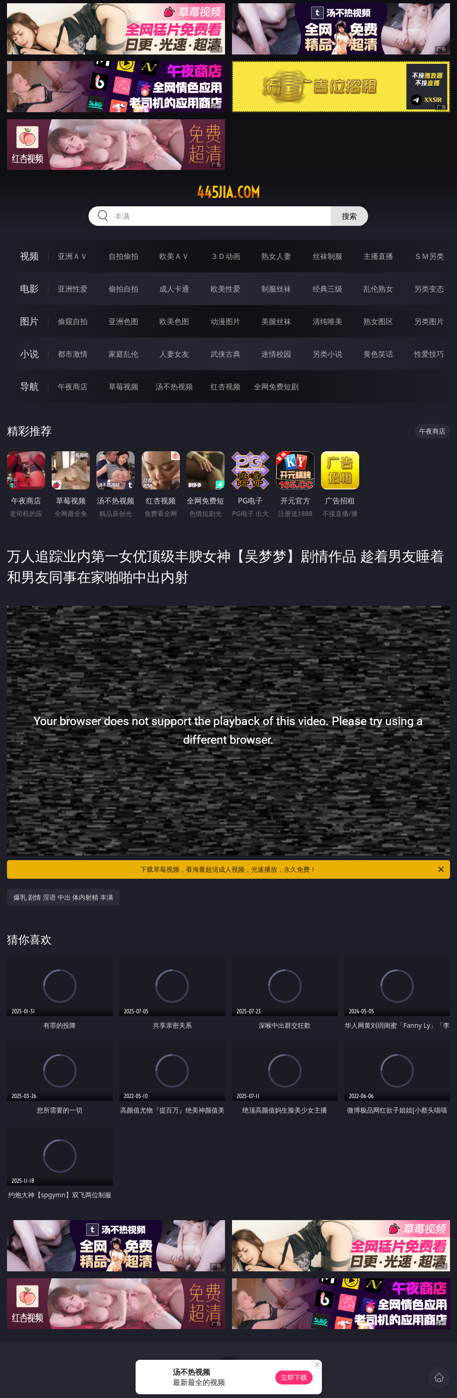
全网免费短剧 (276, 386)
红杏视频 (225, 386)
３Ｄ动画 (225, 256)
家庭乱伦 (123, 354)
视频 (29, 256)
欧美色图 (174, 321)
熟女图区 (378, 321)
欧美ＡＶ (174, 256)
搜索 (349, 216)
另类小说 (327, 354)
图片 (29, 321)
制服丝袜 (276, 289)
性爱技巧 (429, 354)
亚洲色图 (123, 321)
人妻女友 (174, 354)
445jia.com (228, 192)
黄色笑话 (378, 354)
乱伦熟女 (378, 289)
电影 (29, 288)
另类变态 (429, 289)
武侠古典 (225, 354)
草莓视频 (123, 386)
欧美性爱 (225, 289)
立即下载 (294, 1377)
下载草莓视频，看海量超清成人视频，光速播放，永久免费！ (292, 869)
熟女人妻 (276, 256)
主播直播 (378, 256)
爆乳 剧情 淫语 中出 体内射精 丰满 (63, 897)
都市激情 (73, 354)
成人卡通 (174, 289)
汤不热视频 (174, 386)
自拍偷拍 (123, 256)
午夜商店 (73, 386)
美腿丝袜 (276, 321)
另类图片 (429, 321)
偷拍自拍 (123, 289)
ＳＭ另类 (429, 256)
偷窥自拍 (73, 321)
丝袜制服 (327, 256)
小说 (29, 353)
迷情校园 (276, 354)
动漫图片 (225, 321)
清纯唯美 (327, 321)
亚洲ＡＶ (73, 256)
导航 (29, 386)
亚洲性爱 (73, 289)
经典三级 (327, 289)
